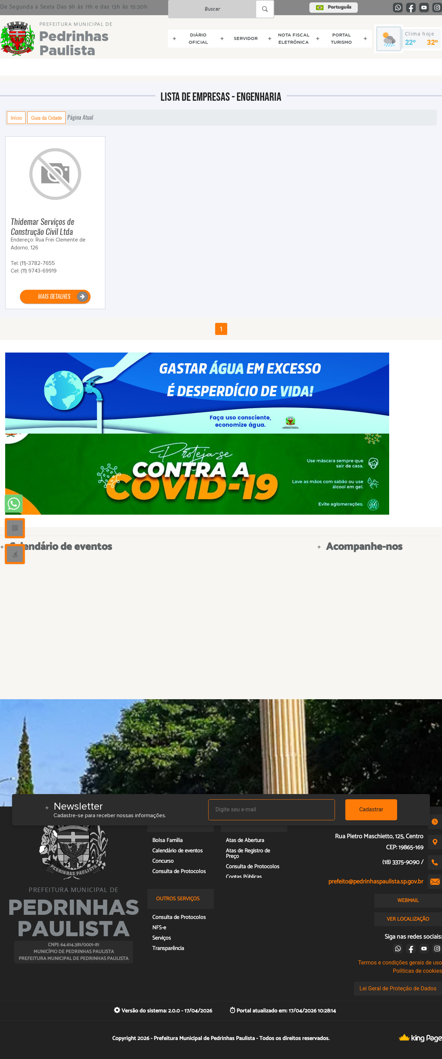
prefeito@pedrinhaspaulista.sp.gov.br (375, 882)
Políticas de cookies (417, 971)
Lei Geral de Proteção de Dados (397, 988)
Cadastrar (371, 809)
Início (16, 117)
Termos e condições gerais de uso (400, 962)
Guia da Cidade (46, 117)
